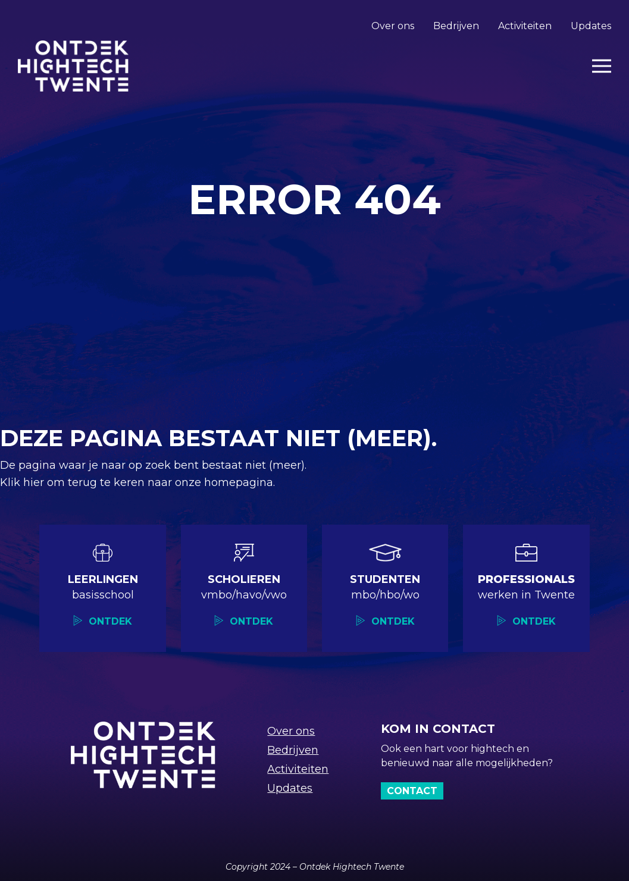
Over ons (392, 26)
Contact (412, 791)
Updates (591, 26)
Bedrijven (456, 26)
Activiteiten (525, 26)
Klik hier (23, 482)
